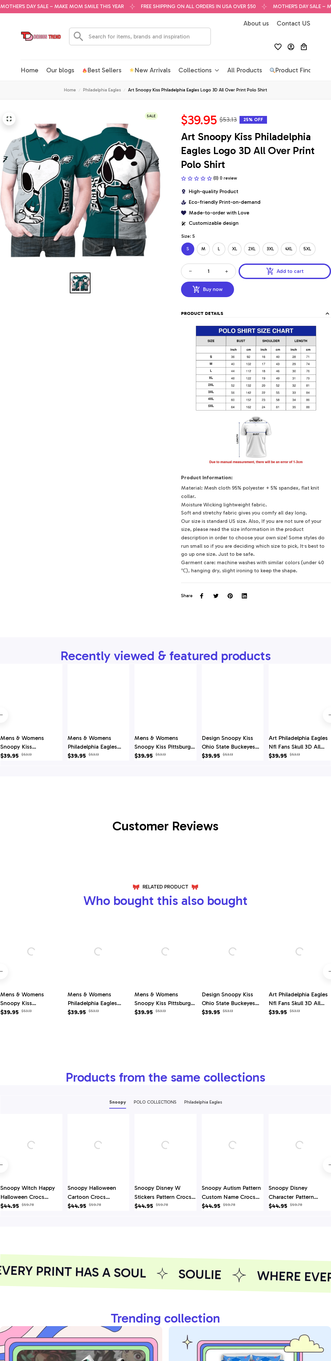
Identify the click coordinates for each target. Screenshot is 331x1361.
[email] (35, 1306)
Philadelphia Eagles (102, 90)
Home (70, 90)
